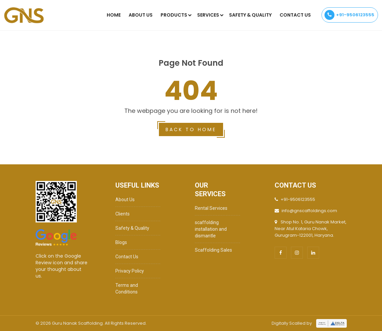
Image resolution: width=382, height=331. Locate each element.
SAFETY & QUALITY (250, 15)
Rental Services (211, 208)
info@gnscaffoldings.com (309, 210)
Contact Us (295, 15)
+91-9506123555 (349, 15)
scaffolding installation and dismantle (211, 229)
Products (174, 15)
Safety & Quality (132, 228)
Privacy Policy (129, 271)
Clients (122, 213)
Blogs (121, 242)
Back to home (191, 129)
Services (208, 15)
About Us (141, 15)
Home (114, 15)
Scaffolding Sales (213, 250)
